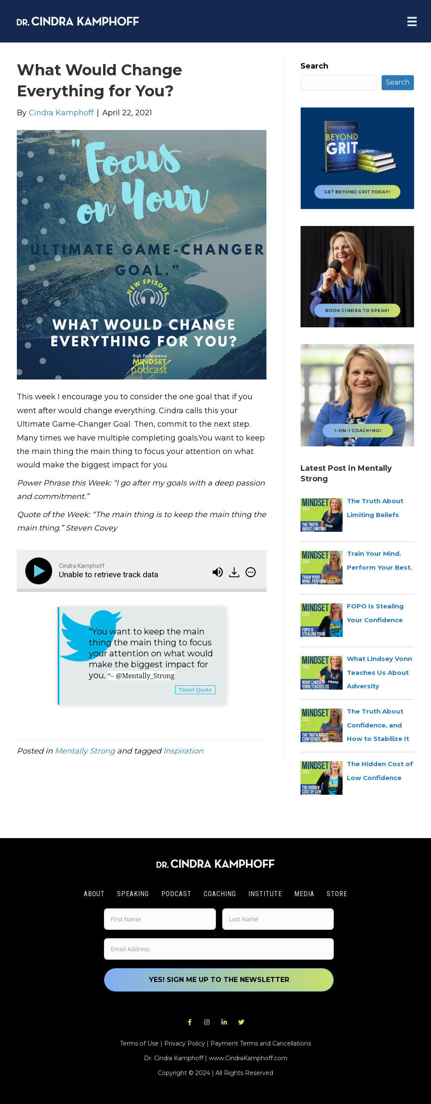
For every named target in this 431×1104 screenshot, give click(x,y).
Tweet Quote (195, 689)
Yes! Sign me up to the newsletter (219, 980)
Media (304, 894)
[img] (250, 572)
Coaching (220, 894)
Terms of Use (139, 1043)
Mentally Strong (85, 751)
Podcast (176, 894)
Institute (265, 894)
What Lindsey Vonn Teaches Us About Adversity (379, 672)
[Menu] (412, 21)
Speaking (133, 894)
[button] (189, 1022)
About (94, 894)
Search (314, 66)
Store (337, 894)
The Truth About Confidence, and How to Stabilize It (378, 725)
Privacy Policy (184, 1043)
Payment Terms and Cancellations (260, 1043)
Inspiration (183, 751)
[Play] (40, 571)
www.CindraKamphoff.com (248, 1058)
